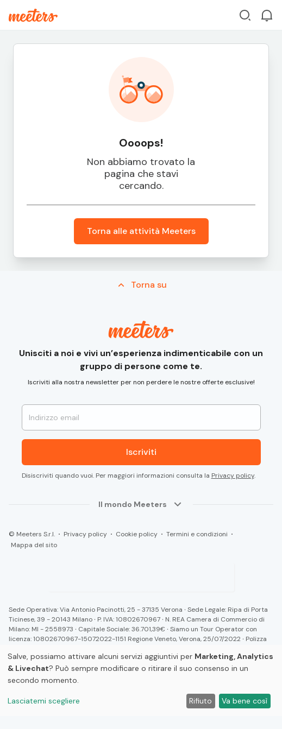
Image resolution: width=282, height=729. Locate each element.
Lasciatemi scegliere (44, 701)
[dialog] (141, 680)
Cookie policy (137, 534)
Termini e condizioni (197, 534)
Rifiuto (200, 701)
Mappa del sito (34, 545)
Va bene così (244, 701)
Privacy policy (232, 475)
